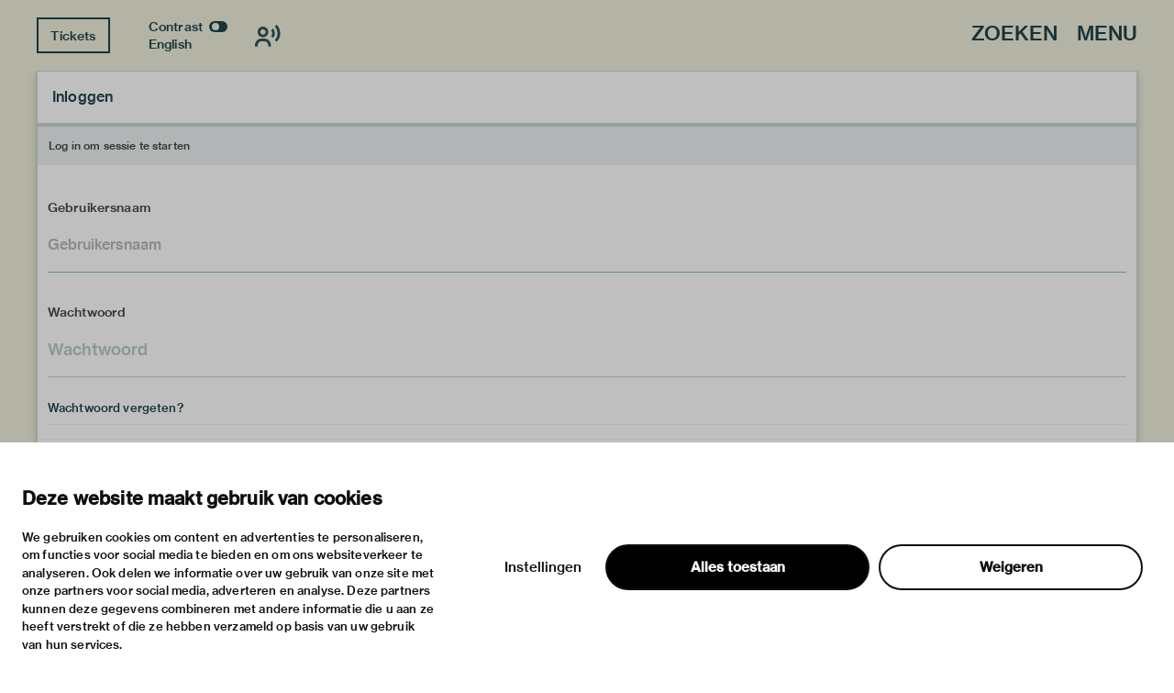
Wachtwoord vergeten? (115, 407)
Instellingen (542, 567)
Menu (1107, 34)
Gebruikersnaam (99, 207)
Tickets (72, 36)
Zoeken (1014, 34)
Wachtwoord (87, 312)
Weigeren (1011, 567)
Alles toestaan (738, 567)
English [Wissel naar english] (170, 44)
